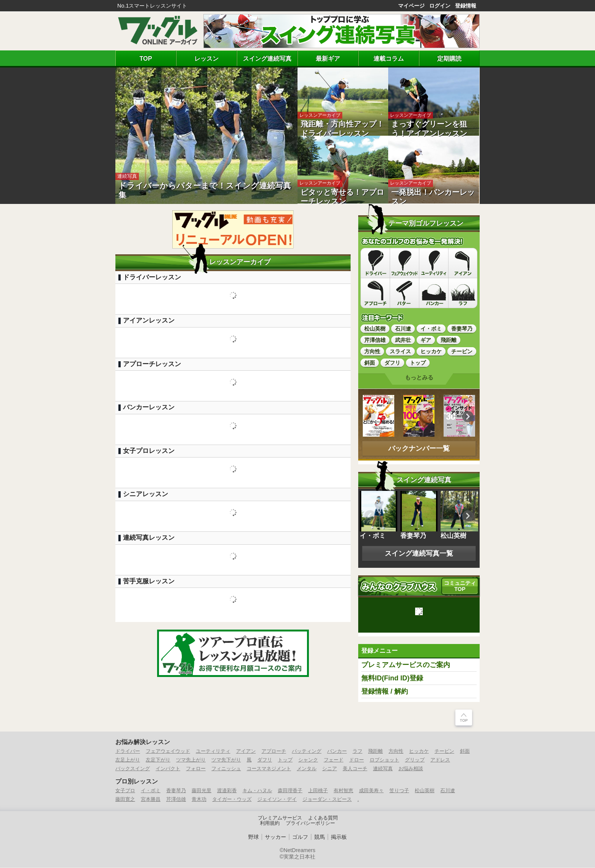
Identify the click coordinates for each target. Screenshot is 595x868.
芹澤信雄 (176, 799)
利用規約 (270, 823)
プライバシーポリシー (310, 823)
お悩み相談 (410, 769)
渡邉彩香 (227, 791)
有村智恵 (343, 791)
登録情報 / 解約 (384, 692)
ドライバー (127, 751)
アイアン (246, 751)
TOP (146, 58)
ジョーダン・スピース (327, 799)
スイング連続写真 (267, 58)
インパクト (168, 769)
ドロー (356, 760)
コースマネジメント (269, 769)
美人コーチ (355, 769)
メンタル (306, 769)
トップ (285, 760)
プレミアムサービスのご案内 (405, 665)
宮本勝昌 (151, 799)
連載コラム (388, 58)
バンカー (337, 751)
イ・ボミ (151, 791)
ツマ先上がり (191, 760)
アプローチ (273, 751)
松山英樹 (424, 791)
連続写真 (383, 769)
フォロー (196, 769)
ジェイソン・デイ (277, 799)
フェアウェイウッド (168, 751)
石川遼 (447, 791)
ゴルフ (300, 837)
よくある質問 (323, 818)
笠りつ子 (399, 791)
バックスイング (132, 769)
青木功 (199, 799)
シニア (329, 769)
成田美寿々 (371, 791)
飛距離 (375, 751)
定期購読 (449, 58)
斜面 (465, 751)
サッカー (275, 837)
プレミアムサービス (280, 818)
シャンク (308, 760)
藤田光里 (201, 791)
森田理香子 (290, 791)
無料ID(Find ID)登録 (392, 678)
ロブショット (384, 760)
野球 (253, 837)
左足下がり (158, 760)
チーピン (444, 751)
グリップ (415, 760)
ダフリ (264, 760)
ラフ (357, 751)
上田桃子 (318, 791)
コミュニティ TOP (460, 586)
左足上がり (127, 760)
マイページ (411, 6)
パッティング (306, 751)
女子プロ (125, 791)
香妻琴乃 (176, 791)
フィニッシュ (226, 769)
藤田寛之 (125, 799)
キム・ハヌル (257, 791)
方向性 (396, 751)
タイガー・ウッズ (232, 799)
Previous (370, 417)
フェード (333, 760)
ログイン (439, 6)
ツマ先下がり (226, 760)
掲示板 (339, 837)
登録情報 (465, 6)
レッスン (206, 58)
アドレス (440, 760)
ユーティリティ (213, 751)
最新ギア (328, 58)
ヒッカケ (419, 751)
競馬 (319, 837)
